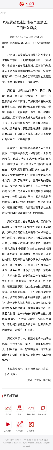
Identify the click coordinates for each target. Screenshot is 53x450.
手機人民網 (31, 409)
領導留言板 (43, 409)
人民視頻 (8, 425)
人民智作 (31, 425)
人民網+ (19, 409)
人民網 (3, 13)
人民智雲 (19, 425)
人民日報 (8, 409)
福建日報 (39, 37)
